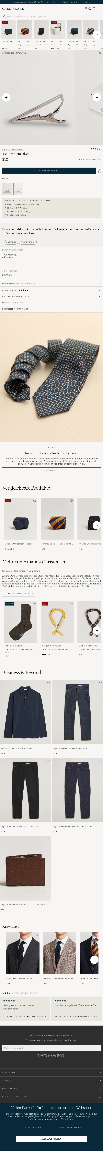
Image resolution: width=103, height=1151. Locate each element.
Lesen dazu (49, 471)
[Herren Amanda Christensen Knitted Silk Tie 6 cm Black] (23, 953)
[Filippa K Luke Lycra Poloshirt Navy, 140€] (25, 717)
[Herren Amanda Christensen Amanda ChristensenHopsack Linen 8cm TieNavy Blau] (8, 29)
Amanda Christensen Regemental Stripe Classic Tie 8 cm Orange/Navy (57, 544)
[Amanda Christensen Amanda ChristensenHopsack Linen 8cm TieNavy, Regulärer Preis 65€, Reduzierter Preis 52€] (8, 35)
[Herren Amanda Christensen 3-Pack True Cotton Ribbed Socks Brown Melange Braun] (20, 622)
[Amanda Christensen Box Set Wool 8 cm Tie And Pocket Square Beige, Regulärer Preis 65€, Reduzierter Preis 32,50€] (58, 35)
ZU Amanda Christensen (19, 593)
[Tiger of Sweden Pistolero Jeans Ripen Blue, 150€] (77, 795)
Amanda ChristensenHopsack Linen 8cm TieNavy (8, 45)
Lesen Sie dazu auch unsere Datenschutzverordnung (51, 1055)
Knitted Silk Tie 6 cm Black (40, 45)
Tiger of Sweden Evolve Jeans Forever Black (20, 826)
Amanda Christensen (8, 42)
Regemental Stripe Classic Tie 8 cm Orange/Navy (24, 45)
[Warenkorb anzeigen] (94, 9)
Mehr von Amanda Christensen (34, 562)
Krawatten (21, 53)
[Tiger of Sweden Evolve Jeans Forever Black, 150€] (25, 795)
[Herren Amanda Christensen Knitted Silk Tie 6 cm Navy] (59, 953)
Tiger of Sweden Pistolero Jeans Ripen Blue (72, 826)
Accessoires (8, 53)
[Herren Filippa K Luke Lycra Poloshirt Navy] (25, 712)
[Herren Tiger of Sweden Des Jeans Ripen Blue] (77, 712)
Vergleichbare (26, 488)
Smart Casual (28, 242)
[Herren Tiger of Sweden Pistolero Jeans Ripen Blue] (77, 790)
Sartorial (11, 242)
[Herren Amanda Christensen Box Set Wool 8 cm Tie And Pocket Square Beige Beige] (57, 29)
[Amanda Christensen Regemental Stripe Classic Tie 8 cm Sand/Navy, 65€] (91, 35)
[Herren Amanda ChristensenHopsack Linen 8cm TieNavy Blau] (20, 519)
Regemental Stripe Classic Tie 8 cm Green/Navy (73, 45)
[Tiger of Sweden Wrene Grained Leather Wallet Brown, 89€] (25, 873)
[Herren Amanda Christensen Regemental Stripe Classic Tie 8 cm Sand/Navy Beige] (90, 29)
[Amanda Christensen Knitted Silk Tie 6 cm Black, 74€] (41, 35)
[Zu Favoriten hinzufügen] (34, 501)
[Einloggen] (86, 8)
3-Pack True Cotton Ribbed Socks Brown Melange (20, 649)
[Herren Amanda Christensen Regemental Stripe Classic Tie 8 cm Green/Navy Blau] (74, 29)
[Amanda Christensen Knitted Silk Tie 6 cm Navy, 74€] (59, 958)
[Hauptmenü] (98, 8)
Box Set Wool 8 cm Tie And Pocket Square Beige (57, 45)
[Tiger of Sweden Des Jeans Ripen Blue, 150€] (77, 717)
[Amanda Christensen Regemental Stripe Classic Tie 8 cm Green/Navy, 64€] (74, 35)
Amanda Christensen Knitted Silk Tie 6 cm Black (22, 978)
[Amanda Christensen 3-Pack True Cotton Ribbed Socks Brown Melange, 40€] (20, 629)
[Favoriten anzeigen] (89, 8)
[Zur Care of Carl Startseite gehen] (13, 9)
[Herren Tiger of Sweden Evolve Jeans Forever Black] (25, 790)
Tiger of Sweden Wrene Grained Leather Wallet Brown (25, 904)
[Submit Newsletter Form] (97, 1048)
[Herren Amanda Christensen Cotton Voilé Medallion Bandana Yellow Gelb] (57, 622)
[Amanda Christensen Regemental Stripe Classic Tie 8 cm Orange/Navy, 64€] (25, 35)
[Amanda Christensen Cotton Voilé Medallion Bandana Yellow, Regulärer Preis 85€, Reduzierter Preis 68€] (57, 629)
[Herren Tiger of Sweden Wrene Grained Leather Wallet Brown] (25, 868)
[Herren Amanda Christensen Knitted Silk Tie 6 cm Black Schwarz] (41, 29)
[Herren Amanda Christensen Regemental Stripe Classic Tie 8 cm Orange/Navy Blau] (24, 29)
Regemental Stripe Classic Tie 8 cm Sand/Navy (90, 45)
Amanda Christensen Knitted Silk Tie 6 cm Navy (59, 978)
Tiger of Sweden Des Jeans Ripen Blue (70, 748)
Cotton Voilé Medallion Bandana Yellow (56, 649)
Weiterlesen (67, 1119)
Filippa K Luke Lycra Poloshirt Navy (17, 748)
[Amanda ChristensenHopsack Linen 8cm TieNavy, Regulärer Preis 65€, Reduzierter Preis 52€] (20, 524)
